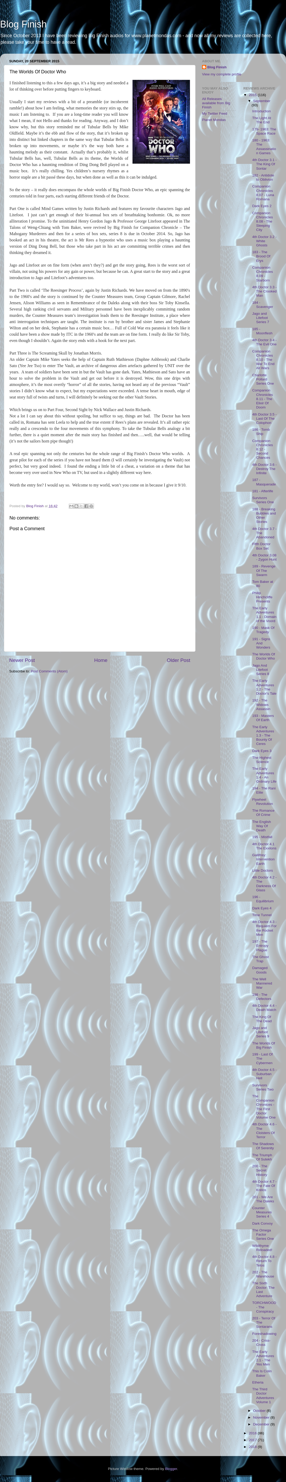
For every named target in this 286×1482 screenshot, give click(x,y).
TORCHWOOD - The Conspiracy (264, 1307)
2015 (253, 95)
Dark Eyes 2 (262, 206)
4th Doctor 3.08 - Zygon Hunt (264, 557)
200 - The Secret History (259, 1170)
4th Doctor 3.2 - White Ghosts (264, 241)
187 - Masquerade (264, 482)
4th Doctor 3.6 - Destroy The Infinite (264, 469)
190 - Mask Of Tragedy (263, 630)
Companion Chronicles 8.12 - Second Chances (262, 449)
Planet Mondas (214, 120)
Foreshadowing (264, 1334)
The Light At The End (261, 120)
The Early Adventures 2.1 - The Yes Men (263, 1358)
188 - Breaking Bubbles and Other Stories (264, 515)
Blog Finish (23, 24)
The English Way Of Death (261, 826)
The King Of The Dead (262, 1019)
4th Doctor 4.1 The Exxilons (264, 846)
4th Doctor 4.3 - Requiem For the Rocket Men (264, 928)
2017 (253, 1440)
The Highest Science (261, 760)
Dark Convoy (262, 1223)
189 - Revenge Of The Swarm (264, 570)
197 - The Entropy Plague (260, 945)
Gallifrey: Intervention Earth (263, 859)
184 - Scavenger (262, 305)
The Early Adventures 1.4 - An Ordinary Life (264, 775)
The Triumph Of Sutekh (262, 1157)
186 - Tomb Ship (261, 432)
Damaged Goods (260, 970)
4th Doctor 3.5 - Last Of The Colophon (264, 418)
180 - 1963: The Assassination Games (264, 146)
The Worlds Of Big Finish (263, 1045)
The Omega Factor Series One (263, 1234)
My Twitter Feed (214, 113)
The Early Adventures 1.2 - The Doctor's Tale (264, 687)
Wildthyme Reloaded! (262, 1248)
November (262, 1417)
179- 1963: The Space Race (264, 131)
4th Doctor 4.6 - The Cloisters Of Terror (264, 1130)
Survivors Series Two (263, 1087)
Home (100, 660)
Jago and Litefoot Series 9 (260, 1032)
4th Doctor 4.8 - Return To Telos (264, 1261)
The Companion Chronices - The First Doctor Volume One (264, 1106)
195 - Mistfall (262, 837)
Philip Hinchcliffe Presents (262, 597)
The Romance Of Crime (263, 813)
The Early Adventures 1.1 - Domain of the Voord (264, 614)
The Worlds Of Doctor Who (263, 656)
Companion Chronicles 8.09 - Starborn (262, 274)
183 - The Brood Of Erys (261, 256)
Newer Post (22, 660)
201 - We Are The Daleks (263, 1199)
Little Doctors (262, 870)
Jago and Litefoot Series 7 (260, 318)
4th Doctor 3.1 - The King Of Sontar (264, 164)
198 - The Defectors (261, 997)
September (262, 101)
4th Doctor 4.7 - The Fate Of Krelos (264, 1186)
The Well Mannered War (262, 983)
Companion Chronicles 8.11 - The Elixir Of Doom (262, 398)
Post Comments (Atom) (49, 671)
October (260, 1411)
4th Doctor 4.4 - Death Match (264, 1008)
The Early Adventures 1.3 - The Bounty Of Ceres (263, 735)
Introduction (261, 111)
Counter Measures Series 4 (262, 1212)
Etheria (257, 1382)
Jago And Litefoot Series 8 (260, 669)
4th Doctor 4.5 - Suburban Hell (264, 1074)
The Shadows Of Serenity (263, 1146)
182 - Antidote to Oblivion (263, 177)
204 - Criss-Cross (261, 1343)
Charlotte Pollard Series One (263, 379)
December (262, 1424)
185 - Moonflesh (262, 331)
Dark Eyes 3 (262, 751)
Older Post (178, 660)
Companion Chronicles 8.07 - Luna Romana (263, 192)
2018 (253, 1447)
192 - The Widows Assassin (261, 704)
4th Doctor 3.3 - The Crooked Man (264, 291)
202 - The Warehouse (263, 1274)
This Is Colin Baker (262, 1373)
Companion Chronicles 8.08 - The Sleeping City (262, 221)
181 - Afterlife (262, 491)
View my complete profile (221, 74)
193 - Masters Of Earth (263, 718)
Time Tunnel (262, 915)
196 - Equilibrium (263, 899)
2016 (253, 1433)
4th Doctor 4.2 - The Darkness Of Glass (264, 883)
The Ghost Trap (260, 959)
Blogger (171, 1469)
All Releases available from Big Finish (216, 103)
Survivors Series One (263, 500)
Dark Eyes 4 (262, 908)
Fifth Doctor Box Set (261, 546)
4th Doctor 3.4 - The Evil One (264, 342)
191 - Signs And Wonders (261, 643)
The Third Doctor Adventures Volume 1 (263, 1395)
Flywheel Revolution (262, 802)
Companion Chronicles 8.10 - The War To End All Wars (263, 359)
